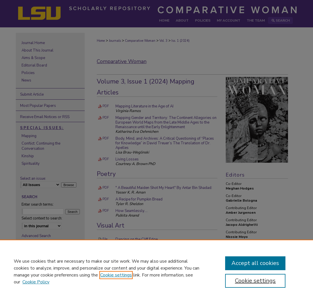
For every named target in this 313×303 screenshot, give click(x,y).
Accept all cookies (255, 263)
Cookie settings (116, 275)
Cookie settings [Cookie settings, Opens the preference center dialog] (255, 281)
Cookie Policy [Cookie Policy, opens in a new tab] (35, 282)
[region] (156, 271)
